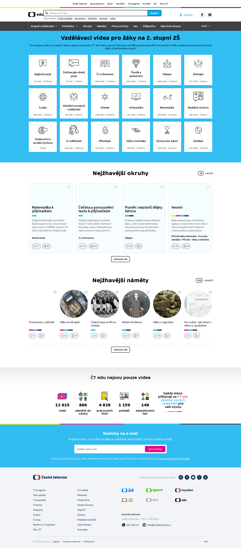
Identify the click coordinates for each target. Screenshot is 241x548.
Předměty (68, 26)
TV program (134, 3)
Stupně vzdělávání (42, 26)
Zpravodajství (97, 3)
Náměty (102, 26)
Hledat (136, 13)
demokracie (116, 18)
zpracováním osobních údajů (174, 458)
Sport (110, 3)
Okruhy (87, 26)
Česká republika (101, 18)
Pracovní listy (120, 26)
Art (155, 3)
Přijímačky (149, 26)
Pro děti (147, 3)
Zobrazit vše (120, 259)
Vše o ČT (164, 3)
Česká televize (80, 3)
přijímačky (128, 18)
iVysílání (120, 3)
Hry (136, 26)
